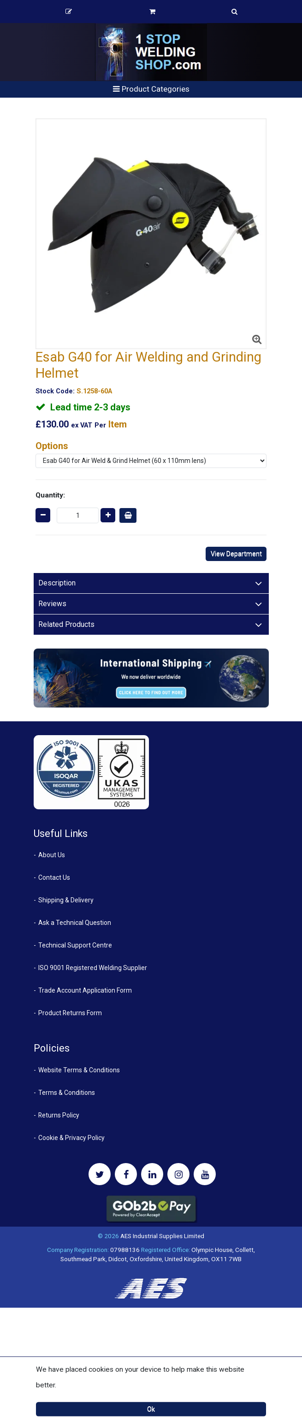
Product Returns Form (70, 1013)
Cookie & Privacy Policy (71, 1137)
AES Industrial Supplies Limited (162, 1236)
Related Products (66, 624)
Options (52, 445)
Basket (152, 11)
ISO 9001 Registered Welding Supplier (92, 967)
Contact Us (54, 877)
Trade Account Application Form (85, 990)
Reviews (52, 603)
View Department (236, 553)
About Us (51, 855)
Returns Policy (58, 1115)
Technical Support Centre (75, 945)
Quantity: (50, 495)
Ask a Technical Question (74, 922)
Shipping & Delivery (66, 900)
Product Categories (151, 89)
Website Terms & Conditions (79, 1070)
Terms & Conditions (66, 1092)
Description (57, 583)
